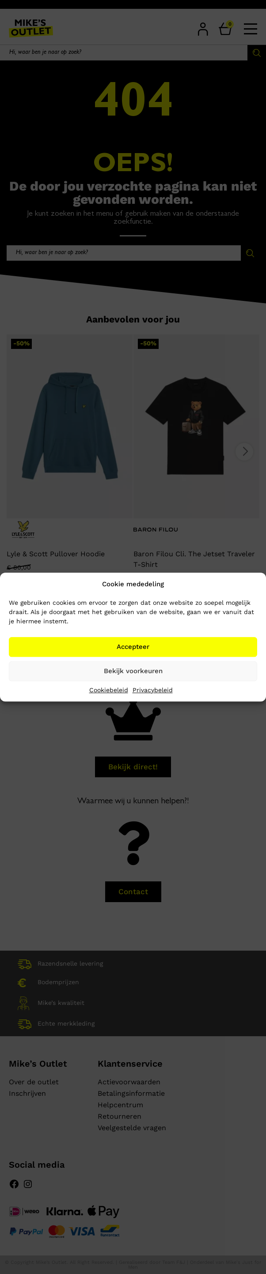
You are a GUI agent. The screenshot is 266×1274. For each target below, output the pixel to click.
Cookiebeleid (108, 689)
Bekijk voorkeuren (133, 671)
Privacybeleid (153, 689)
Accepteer (133, 647)
